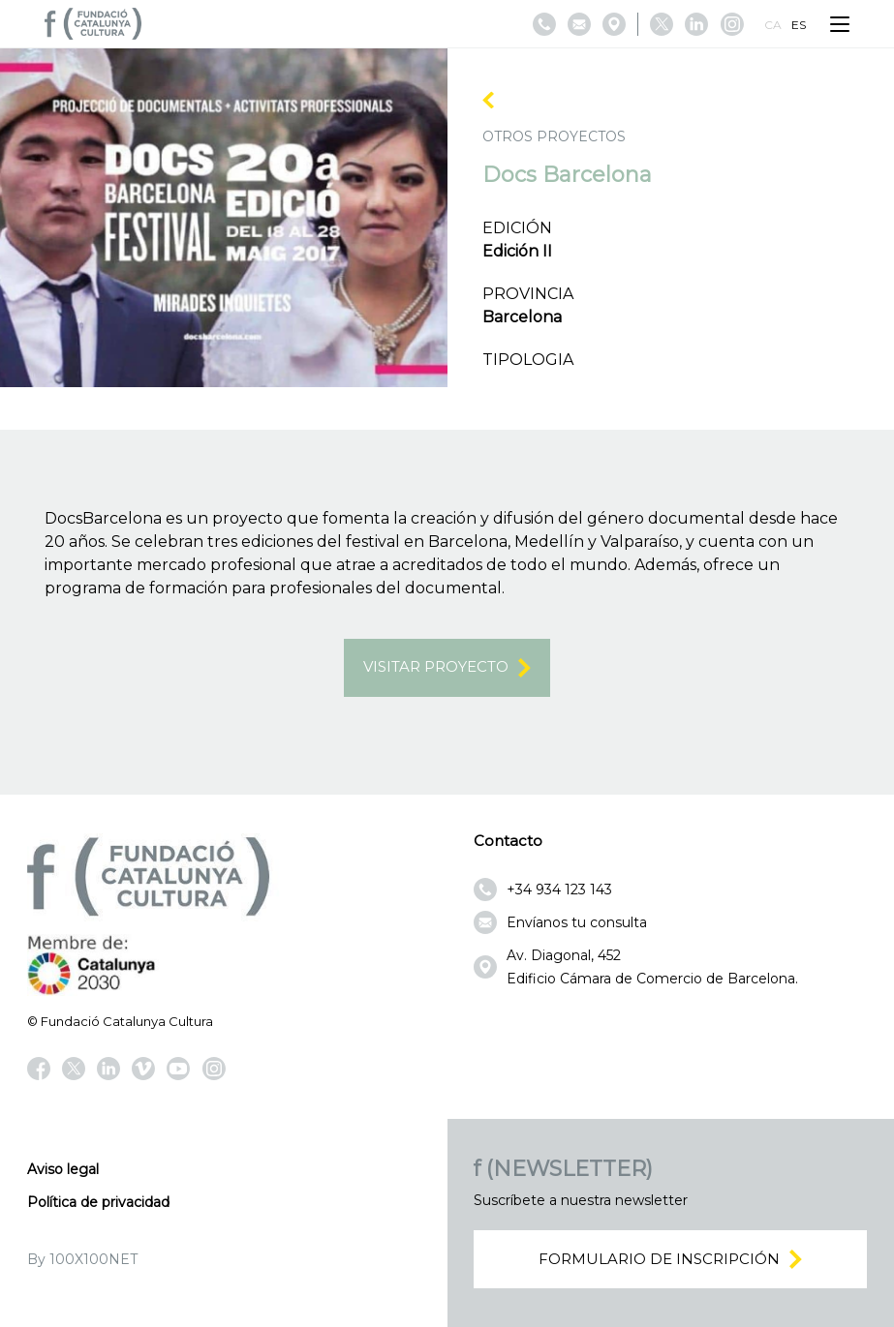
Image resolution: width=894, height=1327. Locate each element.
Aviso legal (63, 1169)
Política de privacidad (98, 1202)
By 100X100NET (82, 1259)
